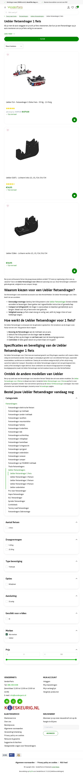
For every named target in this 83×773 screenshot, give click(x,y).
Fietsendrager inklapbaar (18, 439)
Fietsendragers (11, 404)
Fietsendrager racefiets (17, 418)
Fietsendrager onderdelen (18, 453)
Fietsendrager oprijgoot (17, 449)
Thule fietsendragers (16, 466)
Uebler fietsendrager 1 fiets (54, 16)
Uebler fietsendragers (16, 470)
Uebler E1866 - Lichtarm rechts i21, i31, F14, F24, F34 (26, 253)
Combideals (12, 505)
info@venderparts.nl (18, 695)
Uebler (11, 638)
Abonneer (50, 733)
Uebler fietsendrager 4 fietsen (22, 484)
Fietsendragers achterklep (18, 435)
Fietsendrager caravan (16, 456)
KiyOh (31, 771)
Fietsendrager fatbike (16, 425)
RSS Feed (63, 762)
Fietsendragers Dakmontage (19, 512)
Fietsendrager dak (15, 432)
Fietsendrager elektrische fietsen (21, 408)
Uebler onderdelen (17, 487)
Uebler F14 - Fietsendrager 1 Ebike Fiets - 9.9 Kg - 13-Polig (29, 102)
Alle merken (11, 634)
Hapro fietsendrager (16, 494)
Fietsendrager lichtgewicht (18, 446)
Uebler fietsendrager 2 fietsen (22, 477)
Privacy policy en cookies (47, 762)
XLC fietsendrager (15, 498)
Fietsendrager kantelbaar (18, 442)
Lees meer (9, 34)
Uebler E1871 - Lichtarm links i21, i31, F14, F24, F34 (26, 178)
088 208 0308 (12, 685)
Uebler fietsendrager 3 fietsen (22, 480)
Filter (41, 39)
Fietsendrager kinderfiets (18, 428)
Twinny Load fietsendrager (18, 508)
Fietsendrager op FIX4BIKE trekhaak (22, 463)
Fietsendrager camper (16, 460)
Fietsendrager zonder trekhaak (20, 414)
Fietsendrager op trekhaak (18, 411)
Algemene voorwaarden (25, 762)
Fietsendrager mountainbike (19, 421)
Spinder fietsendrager (16, 501)
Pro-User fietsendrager (17, 491)
